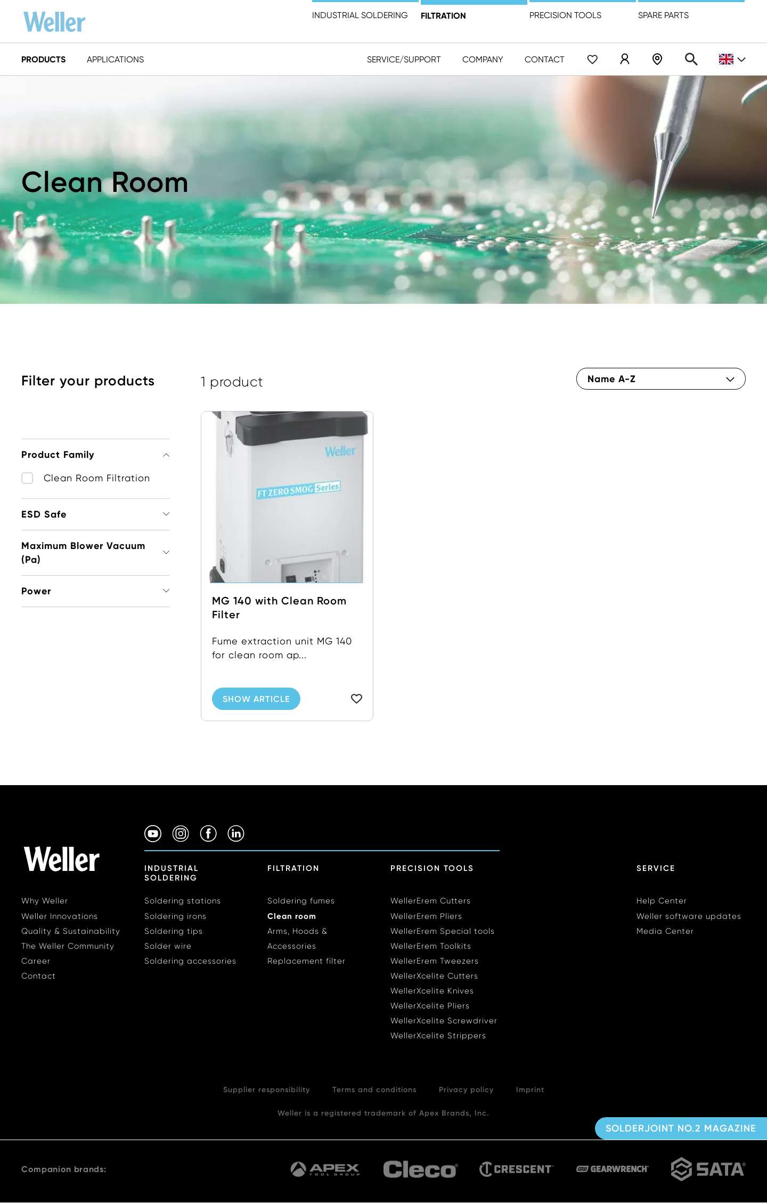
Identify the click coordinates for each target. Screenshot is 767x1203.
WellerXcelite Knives (432, 991)
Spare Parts (663, 15)
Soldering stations (182, 901)
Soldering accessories (190, 961)
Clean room (291, 916)
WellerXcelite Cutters (434, 976)
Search (691, 59)
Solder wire (168, 946)
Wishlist (592, 59)
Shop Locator (657, 59)
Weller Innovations (59, 916)
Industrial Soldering (360, 15)
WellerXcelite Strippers (438, 1035)
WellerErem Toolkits (430, 946)
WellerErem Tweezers (434, 961)
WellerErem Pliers (426, 916)
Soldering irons (175, 916)
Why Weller (44, 901)
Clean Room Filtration (97, 477)
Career (36, 961)
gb (732, 59)
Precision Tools (432, 868)
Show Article (256, 698)
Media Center (665, 931)
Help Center (662, 901)
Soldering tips (173, 931)
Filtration (443, 15)
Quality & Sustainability (70, 931)
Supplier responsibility (266, 1089)
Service (656, 868)
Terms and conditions (374, 1089)
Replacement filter (306, 961)
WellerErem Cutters (430, 901)
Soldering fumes (301, 901)
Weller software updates (689, 916)
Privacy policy (466, 1089)
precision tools (565, 15)
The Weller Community (68, 946)
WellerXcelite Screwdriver (443, 1021)
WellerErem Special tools (442, 931)
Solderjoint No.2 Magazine (681, 1128)
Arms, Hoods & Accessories (297, 938)
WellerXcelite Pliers (430, 1006)
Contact (545, 59)
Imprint (530, 1089)
